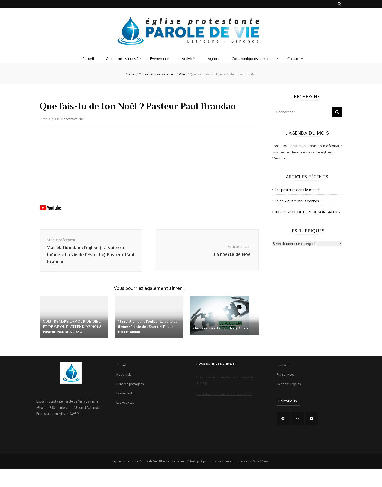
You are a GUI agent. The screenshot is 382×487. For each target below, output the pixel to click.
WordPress (261, 464)
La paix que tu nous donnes (297, 201)
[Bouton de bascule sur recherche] (339, 4)
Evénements (160, 58)
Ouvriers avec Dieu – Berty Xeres (222, 331)
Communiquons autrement (254, 58)
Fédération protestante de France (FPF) (224, 397)
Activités (189, 58)
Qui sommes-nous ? (122, 58)
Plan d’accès (285, 377)
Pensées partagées (130, 387)
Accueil (88, 58)
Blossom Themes (221, 464)
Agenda (214, 58)
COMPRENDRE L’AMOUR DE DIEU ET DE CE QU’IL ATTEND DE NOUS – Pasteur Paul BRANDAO (74, 329)
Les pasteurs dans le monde (298, 189)
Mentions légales (289, 387)
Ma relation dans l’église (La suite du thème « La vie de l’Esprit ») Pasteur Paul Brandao (147, 329)
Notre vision (124, 377)
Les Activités (125, 405)
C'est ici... (280, 158)
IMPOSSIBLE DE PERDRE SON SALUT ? (307, 212)
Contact (293, 58)
